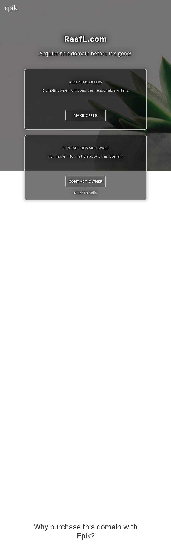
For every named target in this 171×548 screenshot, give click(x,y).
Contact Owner (86, 181)
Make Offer (85, 115)
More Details (85, 192)
